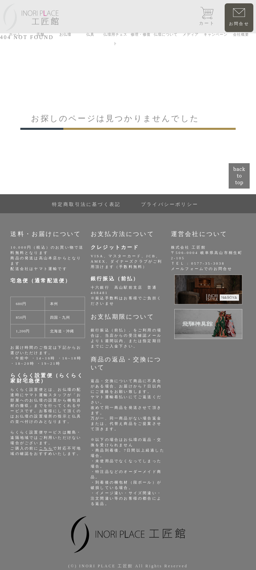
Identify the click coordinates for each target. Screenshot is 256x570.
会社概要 (241, 34)
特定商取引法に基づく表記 (86, 204)
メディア (191, 34)
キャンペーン (216, 34)
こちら (46, 448)
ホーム (15, 34)
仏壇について (166, 34)
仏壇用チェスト (115, 38)
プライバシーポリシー (169, 204)
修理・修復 (141, 34)
